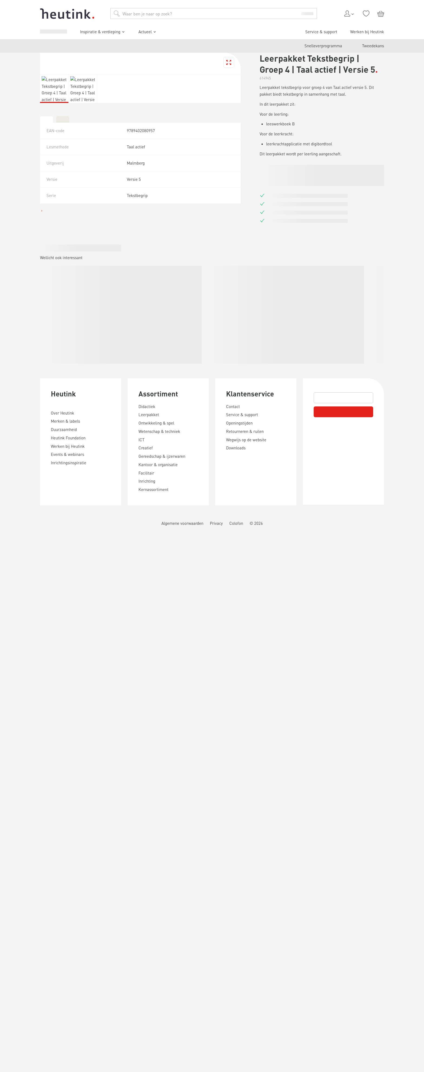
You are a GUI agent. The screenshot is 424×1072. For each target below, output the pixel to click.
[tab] (4, 770)
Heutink (13, 877)
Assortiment (19, 939)
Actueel (23, 482)
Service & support (28, 492)
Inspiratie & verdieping (36, 475)
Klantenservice (23, 1010)
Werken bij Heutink (30, 497)
